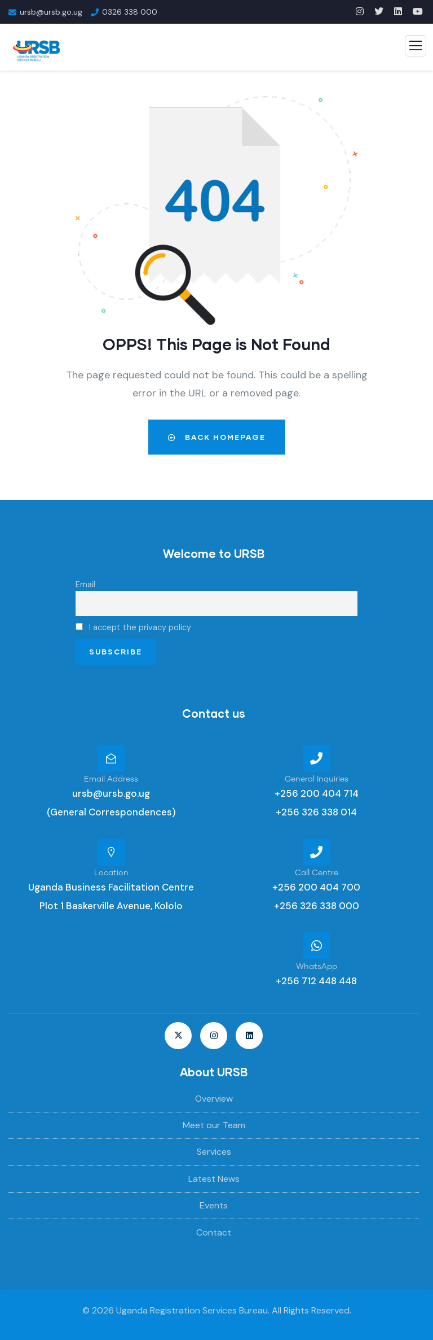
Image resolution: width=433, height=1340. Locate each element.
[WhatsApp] (316, 945)
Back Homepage (217, 437)
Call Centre (316, 873)
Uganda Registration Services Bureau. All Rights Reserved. (233, 1310)
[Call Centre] (316, 852)
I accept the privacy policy (133, 627)
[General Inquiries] (316, 758)
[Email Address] (111, 758)
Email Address (111, 779)
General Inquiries (316, 779)
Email (85, 584)
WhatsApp (316, 967)
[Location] (111, 852)
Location (111, 873)
